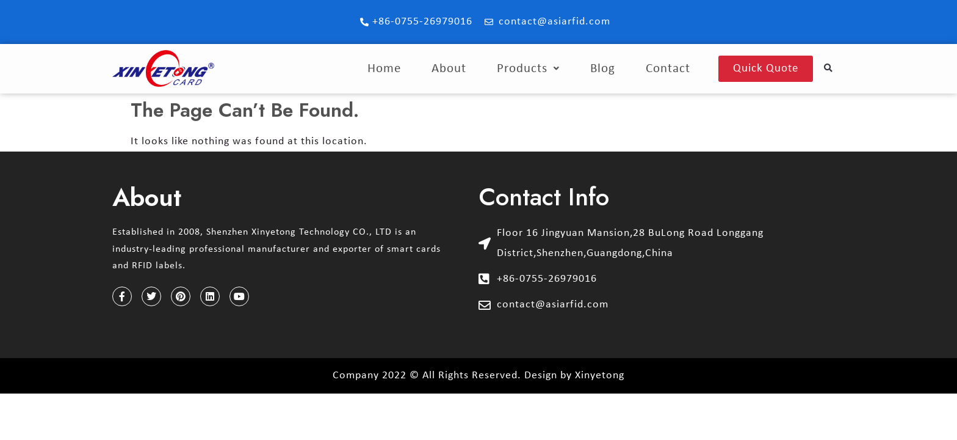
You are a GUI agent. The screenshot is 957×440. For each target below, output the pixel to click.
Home (384, 68)
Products (528, 68)
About (449, 68)
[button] (828, 68)
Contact (668, 68)
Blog (602, 68)
